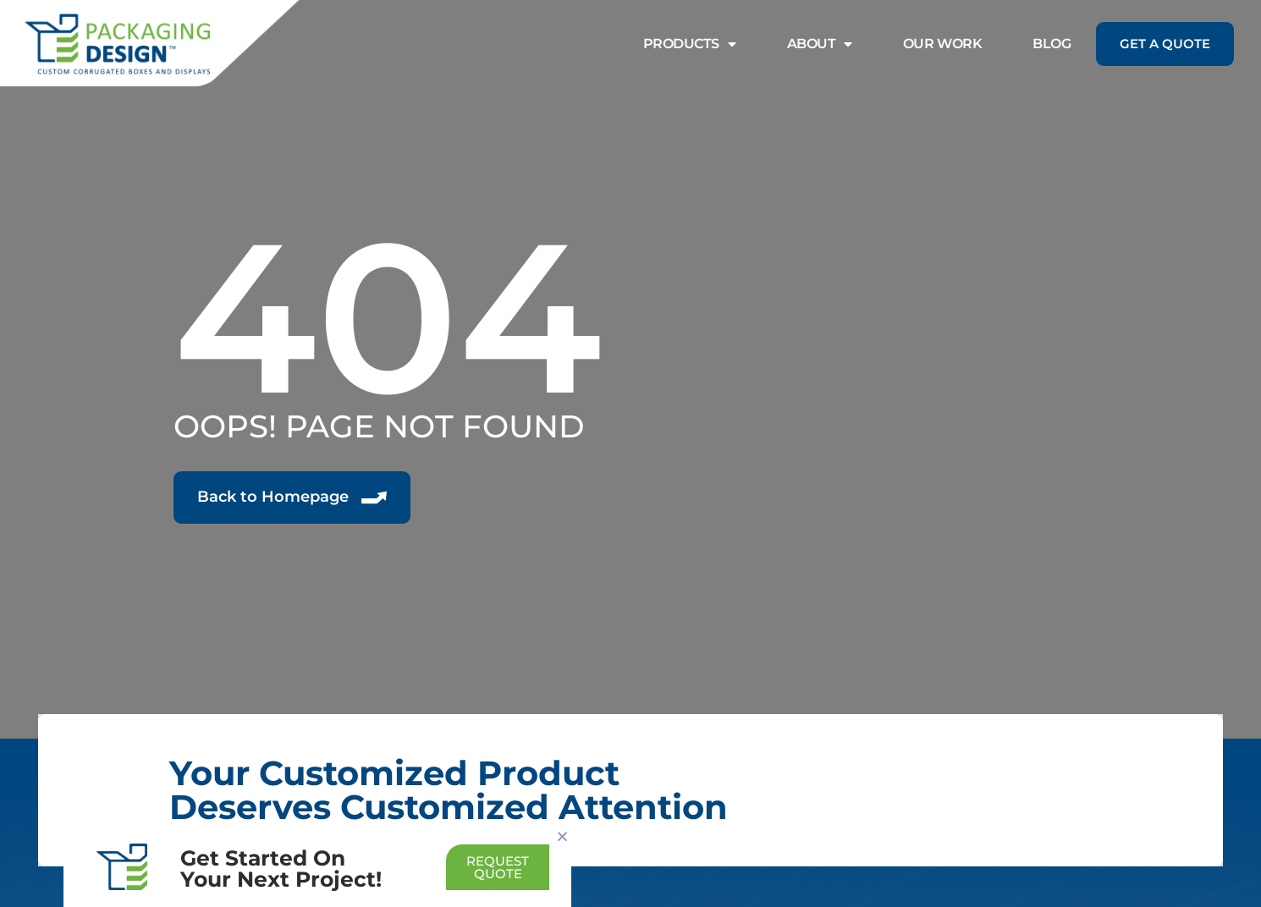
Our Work (942, 44)
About (819, 44)
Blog (1051, 44)
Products (689, 44)
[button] (562, 836)
